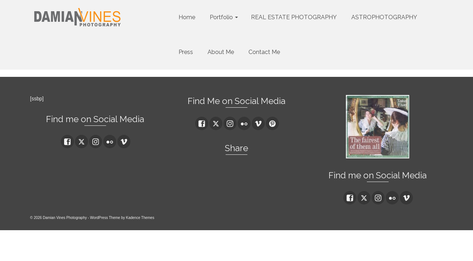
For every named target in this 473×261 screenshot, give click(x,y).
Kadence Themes (140, 218)
